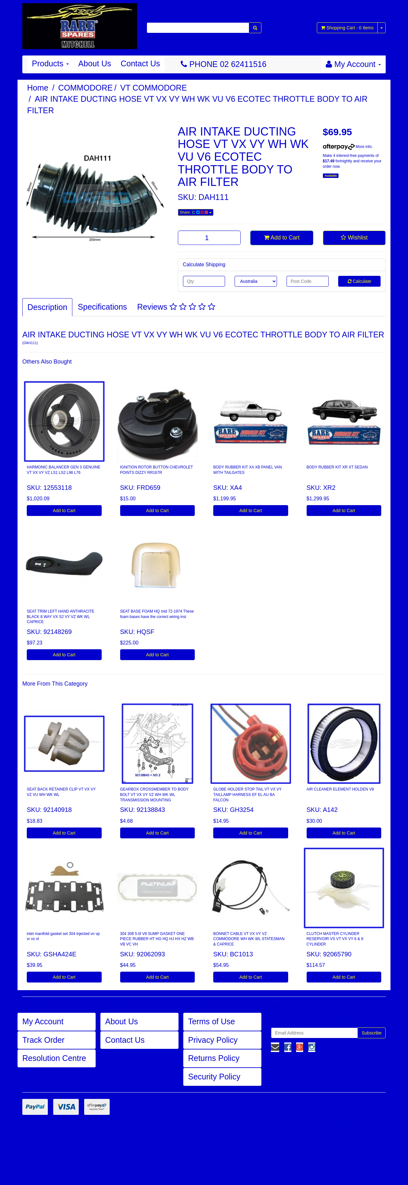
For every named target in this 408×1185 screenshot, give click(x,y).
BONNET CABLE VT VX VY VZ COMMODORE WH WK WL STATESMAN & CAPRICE (249, 939)
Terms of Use (211, 1021)
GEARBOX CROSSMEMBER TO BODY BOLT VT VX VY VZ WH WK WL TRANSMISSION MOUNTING (154, 794)
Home (37, 87)
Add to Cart (282, 237)
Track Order (43, 1039)
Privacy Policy (213, 1039)
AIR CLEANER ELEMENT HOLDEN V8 (340, 789)
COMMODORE (85, 87)
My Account (42, 1021)
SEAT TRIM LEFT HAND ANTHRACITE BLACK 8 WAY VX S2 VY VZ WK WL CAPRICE (60, 616)
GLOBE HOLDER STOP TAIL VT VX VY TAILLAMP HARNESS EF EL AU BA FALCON (247, 794)
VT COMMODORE (153, 87)
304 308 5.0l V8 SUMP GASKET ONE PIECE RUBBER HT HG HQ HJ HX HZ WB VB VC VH (157, 939)
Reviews (176, 306)
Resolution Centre (54, 1058)
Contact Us (140, 63)
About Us (94, 63)
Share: (196, 212)
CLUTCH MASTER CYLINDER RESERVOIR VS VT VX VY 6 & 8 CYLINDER (335, 939)
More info (347, 146)
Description (47, 307)
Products (50, 63)
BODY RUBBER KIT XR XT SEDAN (337, 467)
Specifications (102, 306)
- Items (347, 27)
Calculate (359, 281)
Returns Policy (213, 1058)
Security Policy (214, 1076)
